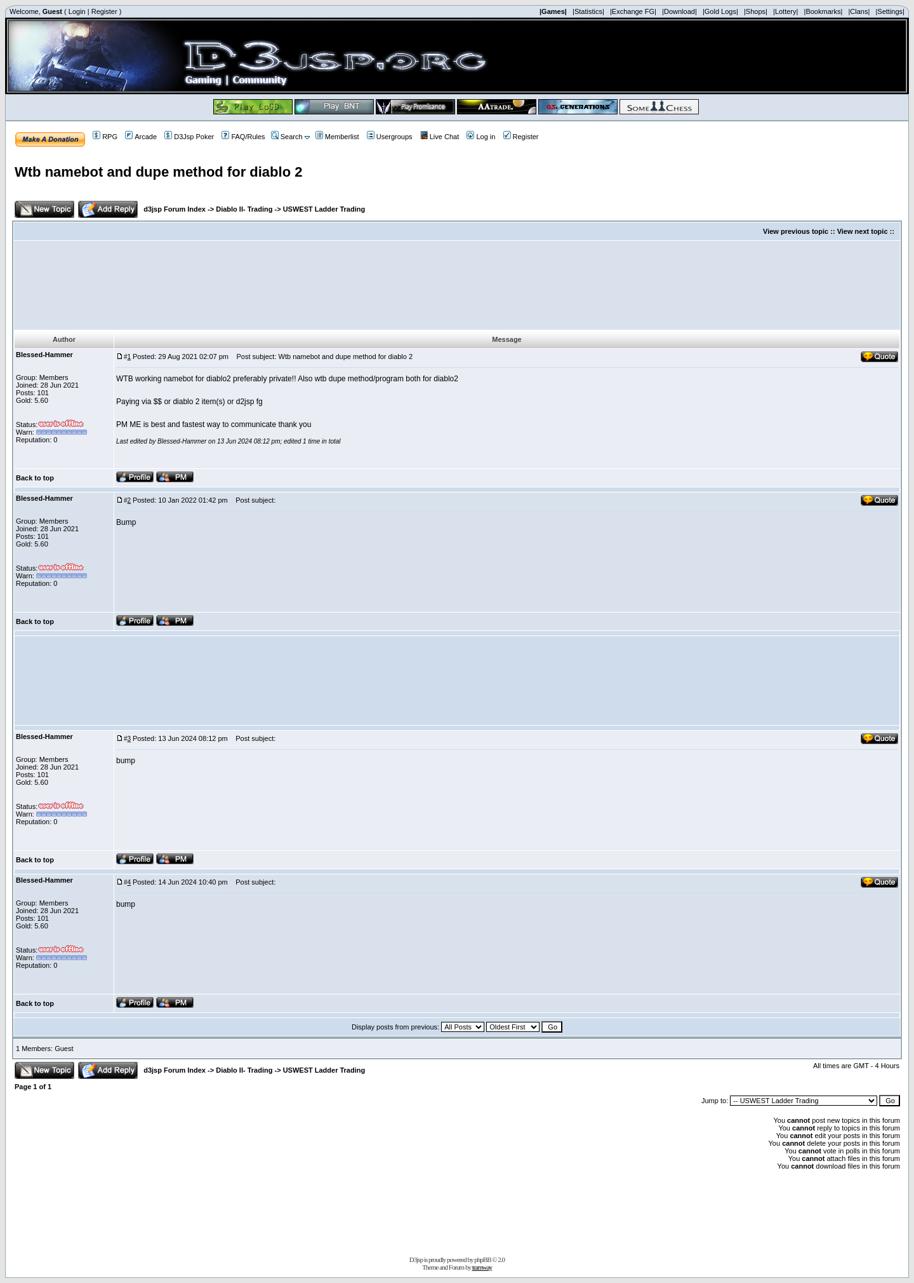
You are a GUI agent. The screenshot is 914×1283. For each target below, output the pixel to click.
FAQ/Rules (243, 136)
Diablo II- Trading (244, 209)
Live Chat (439, 136)
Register (104, 11)
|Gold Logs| (720, 11)
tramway (482, 1267)
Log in (481, 136)
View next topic (862, 231)
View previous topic (795, 231)
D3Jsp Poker (189, 136)
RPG (105, 136)
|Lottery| (785, 11)
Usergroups (390, 136)
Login (77, 11)
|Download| (679, 11)
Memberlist (337, 136)
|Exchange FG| (633, 11)
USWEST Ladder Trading (324, 209)
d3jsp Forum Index (174, 209)
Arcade (141, 136)
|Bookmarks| (823, 11)
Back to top (35, 478)
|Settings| (889, 11)
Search (287, 136)
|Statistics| (588, 11)
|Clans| (859, 11)
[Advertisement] (457, 285)
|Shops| (755, 11)
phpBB (482, 1259)
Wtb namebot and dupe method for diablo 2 (158, 172)
